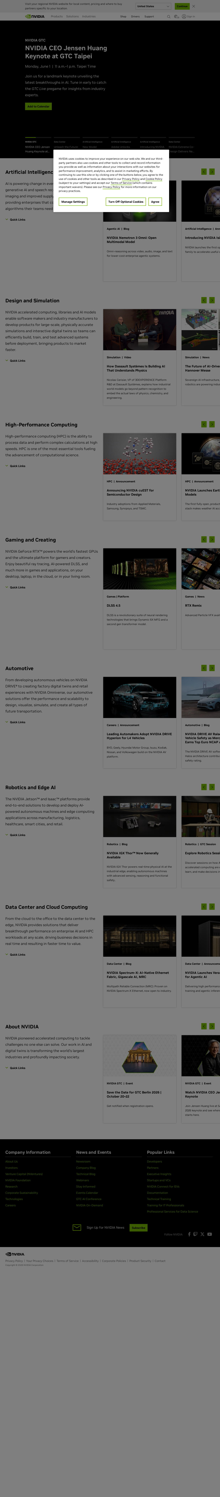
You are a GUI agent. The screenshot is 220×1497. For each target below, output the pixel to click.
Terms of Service (121, 183)
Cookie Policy (154, 179)
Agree (155, 201)
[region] (111, 181)
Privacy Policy (131, 179)
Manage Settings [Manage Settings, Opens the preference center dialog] (73, 201)
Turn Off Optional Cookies (125, 201)
